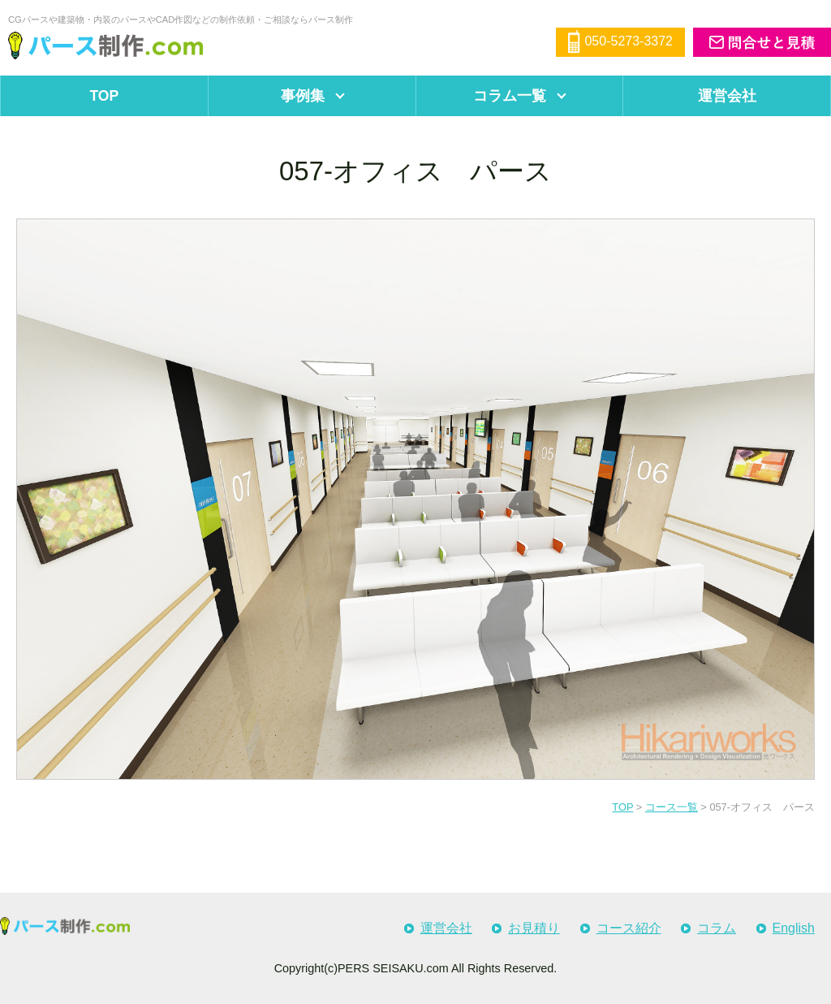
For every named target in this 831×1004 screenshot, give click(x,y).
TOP (103, 96)
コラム (716, 928)
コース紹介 (628, 928)
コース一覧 (671, 807)
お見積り (534, 928)
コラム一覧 (509, 96)
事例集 (303, 96)
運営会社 (446, 928)
